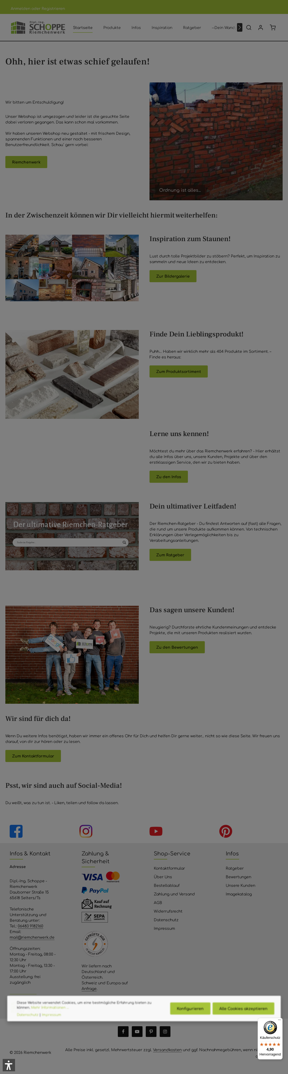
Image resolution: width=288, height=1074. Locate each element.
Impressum (164, 928)
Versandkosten (167, 1049)
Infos (232, 853)
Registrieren (53, 8)
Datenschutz (166, 919)
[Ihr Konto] (260, 27)
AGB (158, 902)
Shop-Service (172, 853)
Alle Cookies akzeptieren (243, 1019)
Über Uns (163, 876)
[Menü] (279, 1021)
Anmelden (20, 8)
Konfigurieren (190, 1019)
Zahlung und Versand (174, 893)
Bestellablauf (167, 885)
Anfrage (89, 988)
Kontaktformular (169, 868)
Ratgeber (235, 868)
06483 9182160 (30, 925)
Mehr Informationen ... (50, 1018)
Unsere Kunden (240, 885)
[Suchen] (248, 27)
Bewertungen (238, 876)
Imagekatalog (239, 893)
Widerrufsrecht (168, 911)
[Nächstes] (239, 27)
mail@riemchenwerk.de (32, 937)
